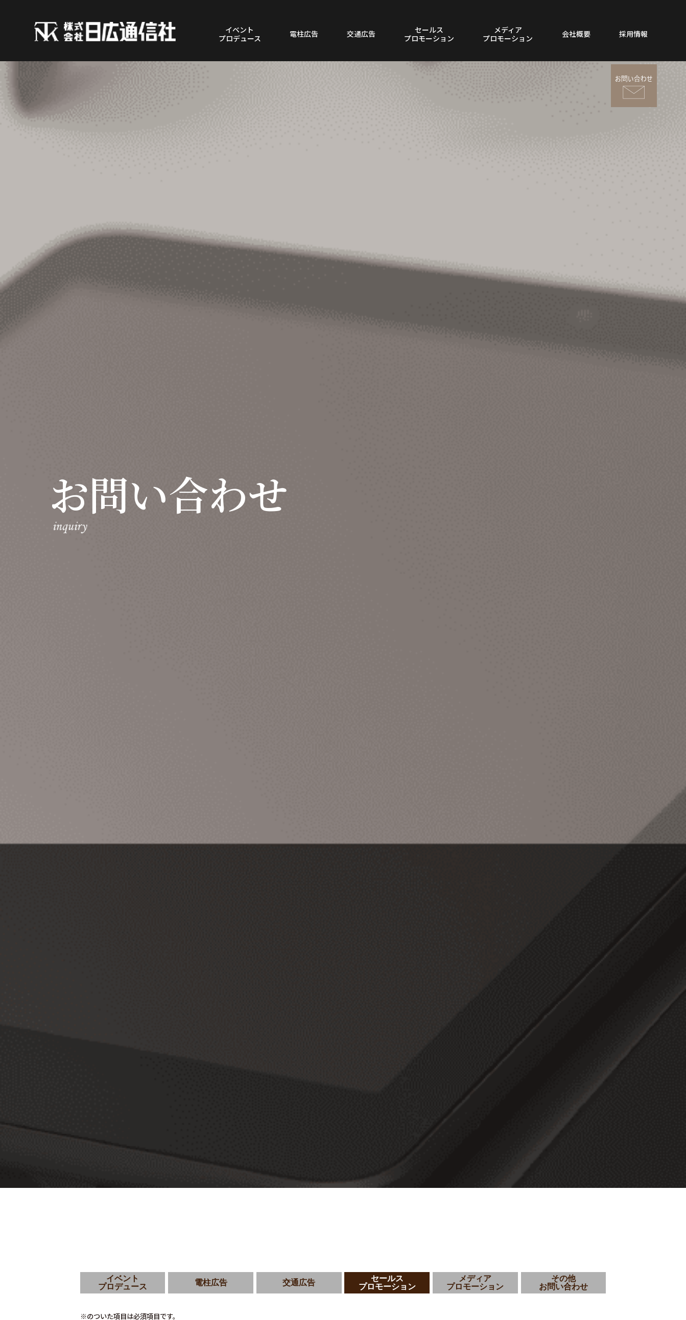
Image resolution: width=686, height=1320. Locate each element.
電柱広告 (304, 34)
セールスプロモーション (429, 33)
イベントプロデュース (240, 33)
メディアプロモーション (508, 33)
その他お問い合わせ (563, 1282)
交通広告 (361, 34)
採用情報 (633, 34)
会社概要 (576, 34)
